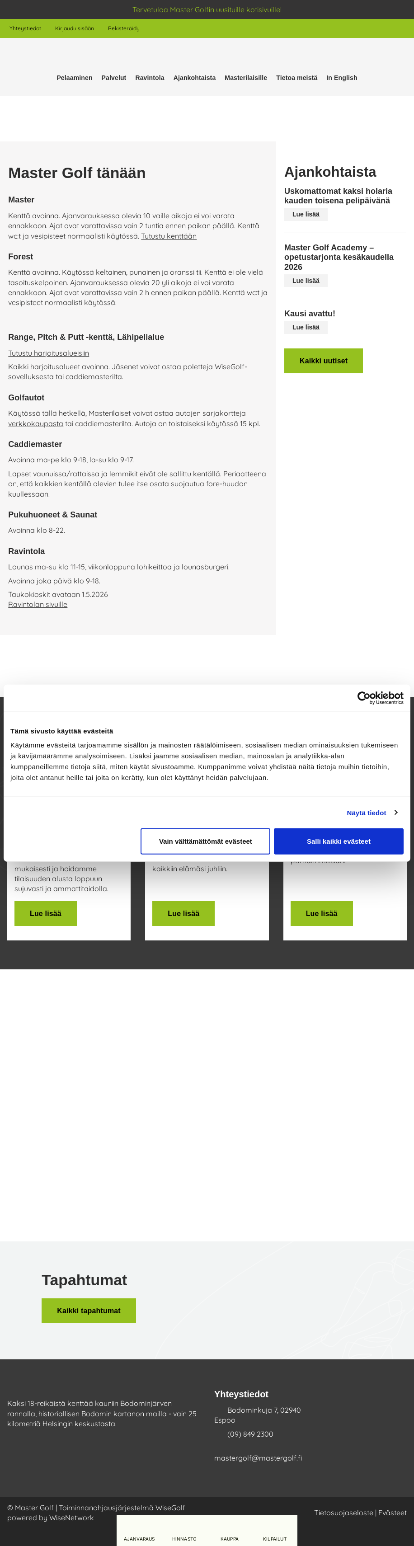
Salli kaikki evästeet (339, 841)
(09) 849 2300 (250, 1433)
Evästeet (392, 1512)
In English (341, 77)
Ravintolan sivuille (37, 604)
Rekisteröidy (124, 28)
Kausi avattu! (309, 313)
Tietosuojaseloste (343, 1512)
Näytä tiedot (366, 812)
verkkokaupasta (35, 423)
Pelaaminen (74, 77)
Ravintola (149, 77)
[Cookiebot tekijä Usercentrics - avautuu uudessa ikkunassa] (364, 698)
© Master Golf (30, 1507)
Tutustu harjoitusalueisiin (48, 352)
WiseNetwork (71, 1517)
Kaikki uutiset (324, 361)
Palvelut (114, 77)
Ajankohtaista (195, 77)
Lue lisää (306, 214)
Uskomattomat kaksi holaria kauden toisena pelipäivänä (338, 196)
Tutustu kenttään (169, 235)
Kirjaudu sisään (74, 28)
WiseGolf (170, 1507)
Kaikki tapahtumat (89, 1311)
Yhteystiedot (25, 28)
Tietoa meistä (296, 77)
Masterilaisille (246, 77)
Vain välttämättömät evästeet (205, 841)
